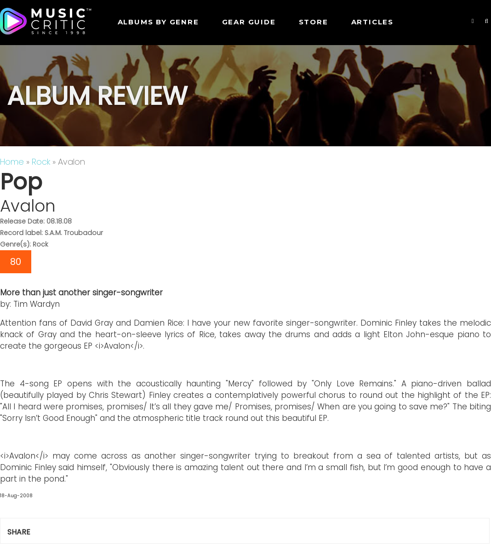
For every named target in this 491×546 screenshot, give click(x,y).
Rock (41, 161)
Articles (372, 21)
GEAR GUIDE (249, 21)
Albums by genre (158, 21)
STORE (313, 21)
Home (12, 161)
